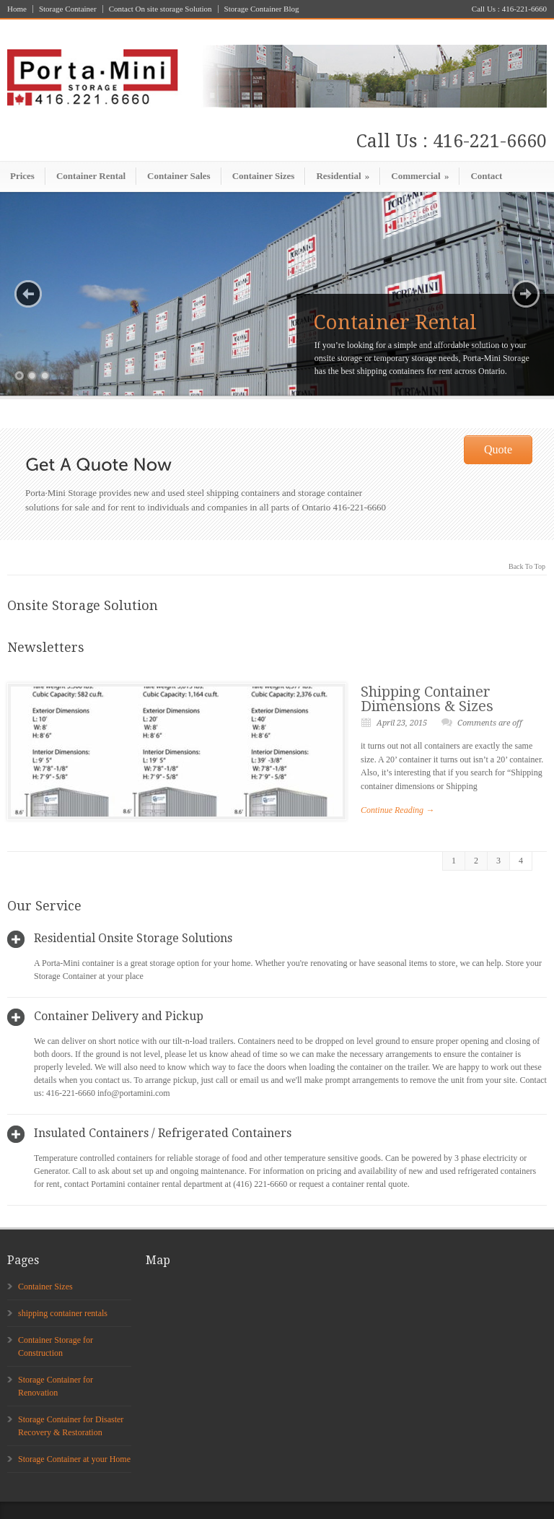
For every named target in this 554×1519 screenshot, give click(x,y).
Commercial (420, 175)
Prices (22, 175)
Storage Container (68, 9)
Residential (342, 175)
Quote (498, 449)
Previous (28, 294)
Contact (486, 175)
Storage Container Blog (261, 9)
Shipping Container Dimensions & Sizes (427, 699)
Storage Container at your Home (74, 1459)
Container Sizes (263, 175)
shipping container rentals (62, 1313)
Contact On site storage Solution (160, 9)
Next (526, 294)
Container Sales (179, 175)
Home (17, 9)
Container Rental (91, 175)
